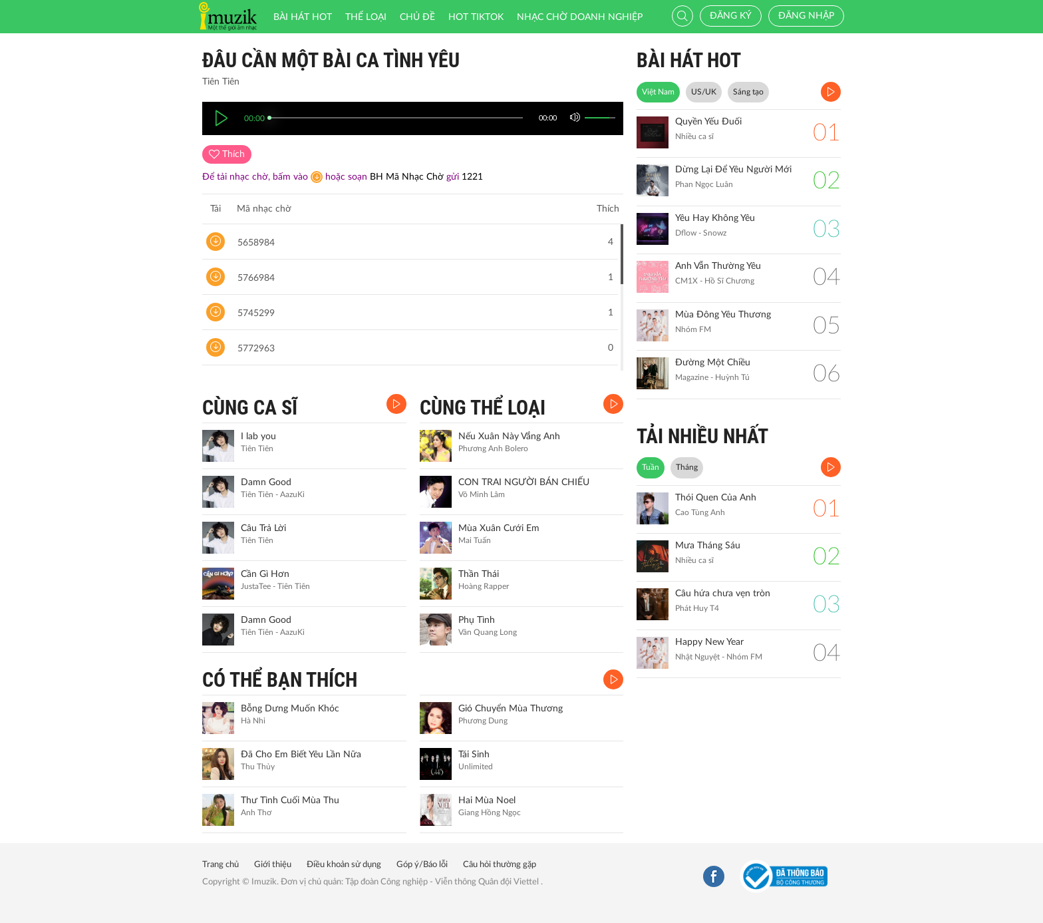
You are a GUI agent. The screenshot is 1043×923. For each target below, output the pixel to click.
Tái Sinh (474, 754)
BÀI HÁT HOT (689, 60)
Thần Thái (478, 574)
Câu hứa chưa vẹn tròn (722, 593)
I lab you (258, 436)
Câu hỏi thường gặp (499, 864)
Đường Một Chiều (712, 362)
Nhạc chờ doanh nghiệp (580, 17)
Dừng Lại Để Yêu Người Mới (733, 169)
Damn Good (266, 482)
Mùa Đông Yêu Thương (723, 314)
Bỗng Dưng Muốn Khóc (290, 708)
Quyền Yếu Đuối (708, 121)
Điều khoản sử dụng (344, 864)
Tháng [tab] (687, 467)
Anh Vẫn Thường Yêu (718, 266)
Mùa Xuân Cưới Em (498, 528)
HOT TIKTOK (476, 17)
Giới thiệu (272, 864)
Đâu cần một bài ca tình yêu (331, 60)
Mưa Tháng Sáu (707, 545)
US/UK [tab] (703, 92)
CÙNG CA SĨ (249, 407)
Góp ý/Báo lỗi (422, 864)
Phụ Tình (476, 620)
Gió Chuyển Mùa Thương (510, 708)
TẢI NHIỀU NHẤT (702, 436)
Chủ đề (417, 17)
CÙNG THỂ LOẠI (482, 407)
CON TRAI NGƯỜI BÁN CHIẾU (523, 482)
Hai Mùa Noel (487, 800)
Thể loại (365, 17)
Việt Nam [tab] (658, 92)
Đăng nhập (806, 16)
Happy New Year (709, 642)
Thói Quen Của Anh (715, 497)
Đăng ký (731, 16)
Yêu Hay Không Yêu (715, 218)
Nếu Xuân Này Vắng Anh (509, 436)
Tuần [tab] (650, 467)
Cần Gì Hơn (265, 574)
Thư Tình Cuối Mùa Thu (290, 800)
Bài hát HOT (302, 17)
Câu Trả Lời (263, 528)
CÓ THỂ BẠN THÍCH (279, 679)
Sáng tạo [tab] (748, 92)
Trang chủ (220, 864)
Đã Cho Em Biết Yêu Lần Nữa (301, 754)
